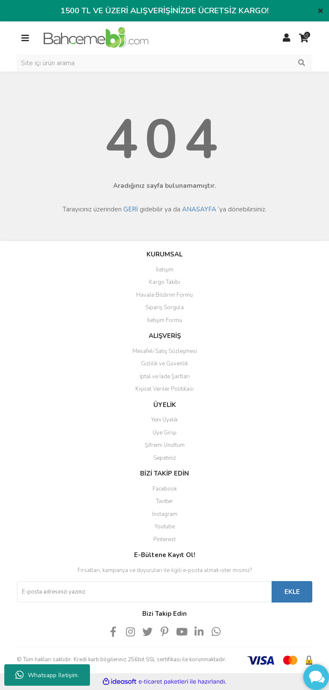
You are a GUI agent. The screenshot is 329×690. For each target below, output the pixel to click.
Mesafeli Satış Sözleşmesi (164, 351)
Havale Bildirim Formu (164, 295)
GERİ (130, 209)
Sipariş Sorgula (164, 307)
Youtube (165, 526)
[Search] (164, 63)
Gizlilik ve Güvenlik (164, 364)
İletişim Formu (164, 320)
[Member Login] (286, 38)
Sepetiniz (164, 458)
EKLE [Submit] (292, 592)
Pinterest (164, 539)
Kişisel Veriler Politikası (164, 389)
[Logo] (96, 37)
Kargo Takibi (164, 282)
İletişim (164, 270)
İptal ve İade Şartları (165, 376)
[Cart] (303, 38)
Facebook (165, 489)
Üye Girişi (164, 433)
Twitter (164, 501)
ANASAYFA (199, 209)
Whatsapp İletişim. (47, 675)
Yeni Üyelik (164, 420)
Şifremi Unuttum (165, 445)
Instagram (164, 514)
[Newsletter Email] (144, 592)
